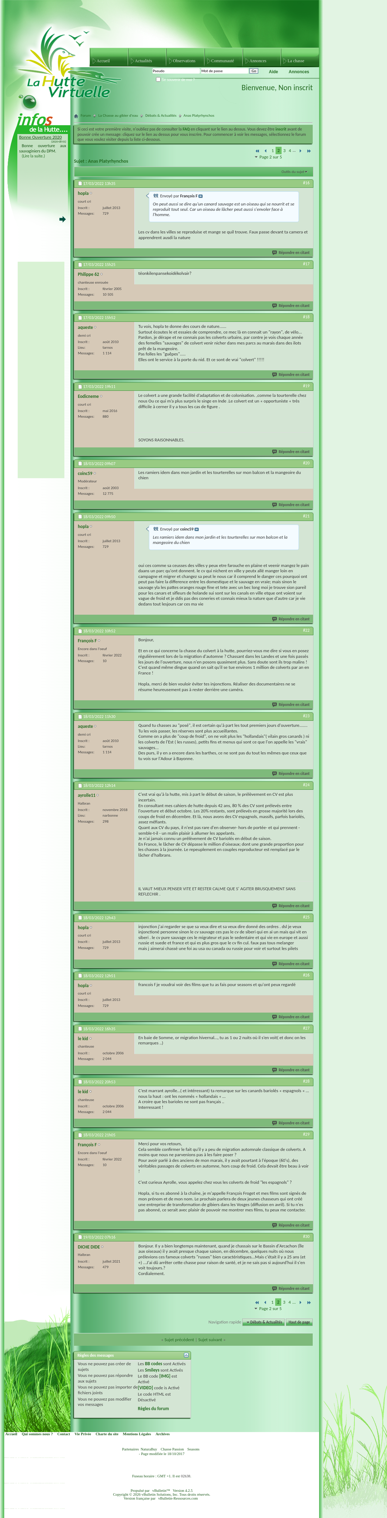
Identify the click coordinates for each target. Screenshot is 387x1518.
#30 (306, 1236)
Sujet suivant (210, 1339)
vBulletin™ (161, 1491)
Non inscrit (295, 87)
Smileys (152, 1370)
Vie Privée (83, 1434)
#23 (306, 715)
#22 (306, 630)
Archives (163, 1434)
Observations (184, 60)
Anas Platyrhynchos (108, 161)
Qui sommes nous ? (37, 1434)
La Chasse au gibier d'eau (118, 115)
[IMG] (165, 1376)
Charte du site (107, 1434)
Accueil (103, 60)
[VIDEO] (145, 1387)
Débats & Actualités (161, 115)
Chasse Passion (172, 1449)
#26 (306, 975)
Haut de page (299, 1322)
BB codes (153, 1363)
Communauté (222, 60)
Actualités (143, 60)
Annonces (257, 60)
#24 (306, 784)
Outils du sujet (293, 171)
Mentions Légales (137, 1434)
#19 (306, 385)
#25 (306, 917)
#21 (306, 516)
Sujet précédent (179, 1339)
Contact (63, 1434)
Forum (86, 115)
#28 (306, 1081)
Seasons (193, 1449)
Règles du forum (153, 1408)
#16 (306, 182)
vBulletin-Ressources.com (178, 1498)
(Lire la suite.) (33, 155)
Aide (273, 71)
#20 (306, 462)
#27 (306, 1028)
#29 (306, 1134)
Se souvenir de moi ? (175, 80)
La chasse (296, 60)
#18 (306, 316)
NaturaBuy (148, 1449)
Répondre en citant (291, 252)
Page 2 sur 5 (271, 157)
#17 (306, 263)
